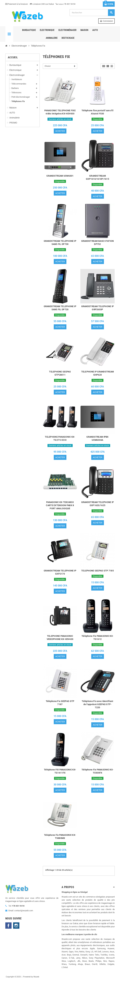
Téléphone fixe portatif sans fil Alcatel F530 (97, 112)
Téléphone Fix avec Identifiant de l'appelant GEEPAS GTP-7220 (97, 707)
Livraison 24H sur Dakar (42, 4)
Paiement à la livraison (16, 4)
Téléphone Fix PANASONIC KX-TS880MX (60, 840)
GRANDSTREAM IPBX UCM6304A (97, 440)
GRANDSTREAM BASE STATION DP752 (97, 243)
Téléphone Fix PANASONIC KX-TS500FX (98, 775)
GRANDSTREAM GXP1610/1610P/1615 (97, 177)
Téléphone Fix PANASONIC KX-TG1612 (98, 640)
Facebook (8, 930)
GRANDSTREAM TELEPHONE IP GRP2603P (97, 309)
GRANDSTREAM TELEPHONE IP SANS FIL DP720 (60, 309)
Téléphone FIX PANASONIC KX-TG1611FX (60, 775)
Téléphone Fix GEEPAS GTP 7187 (60, 706)
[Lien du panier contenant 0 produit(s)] (109, 4)
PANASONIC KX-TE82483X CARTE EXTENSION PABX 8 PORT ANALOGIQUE (60, 507)
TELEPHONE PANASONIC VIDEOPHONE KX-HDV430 (60, 640)
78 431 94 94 (65, 4)
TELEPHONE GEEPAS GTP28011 (60, 374)
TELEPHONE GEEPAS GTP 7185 (97, 573)
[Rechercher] (92, 12)
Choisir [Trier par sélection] (48, 66)
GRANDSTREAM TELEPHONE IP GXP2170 (60, 575)
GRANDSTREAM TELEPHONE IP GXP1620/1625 (97, 506)
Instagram (16, 930)
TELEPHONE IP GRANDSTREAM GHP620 (97, 374)
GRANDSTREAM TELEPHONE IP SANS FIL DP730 (60, 243)
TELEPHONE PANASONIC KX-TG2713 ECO (60, 440)
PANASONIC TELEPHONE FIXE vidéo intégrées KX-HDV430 (60, 112)
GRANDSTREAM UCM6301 (59, 176)
